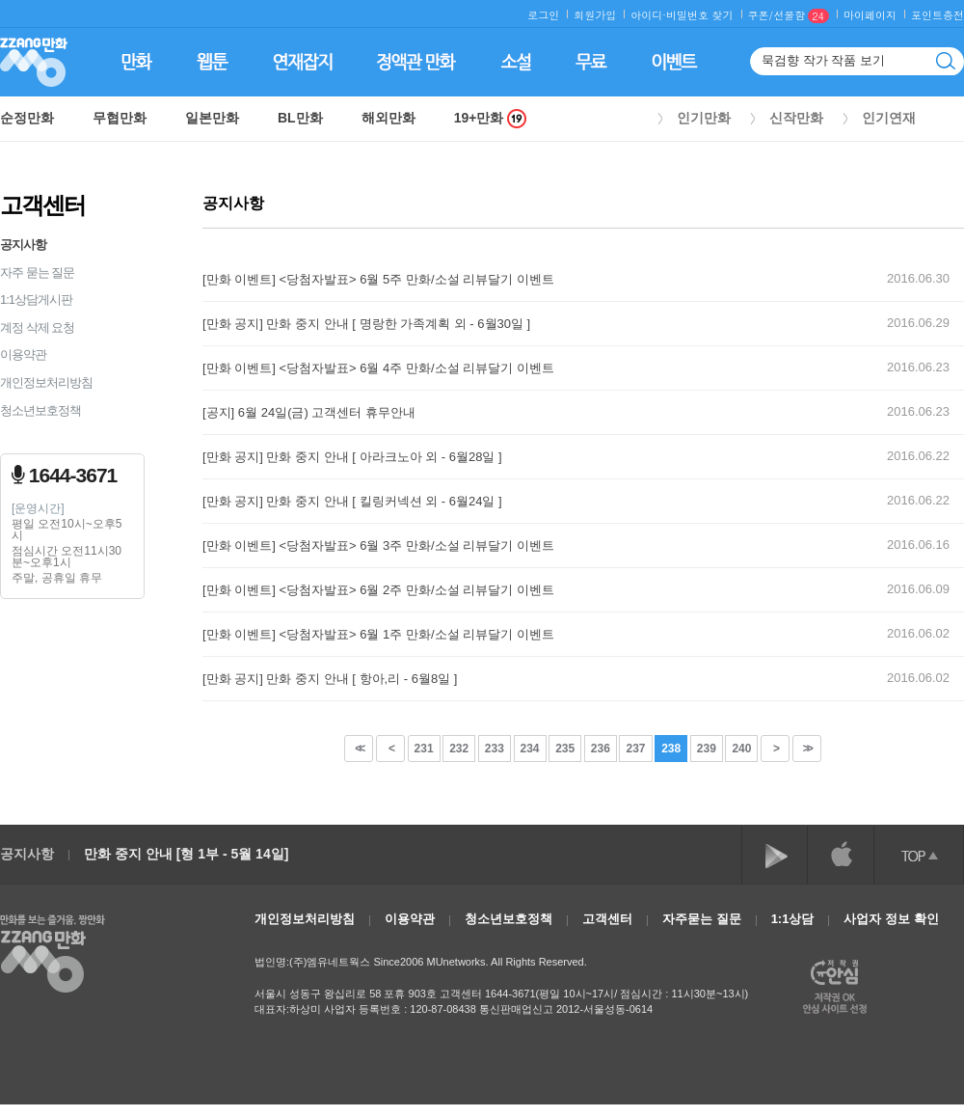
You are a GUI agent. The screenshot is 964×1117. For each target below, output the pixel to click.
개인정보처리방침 (46, 382)
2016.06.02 (918, 633)
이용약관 (23, 354)
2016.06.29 (918, 322)
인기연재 (889, 117)
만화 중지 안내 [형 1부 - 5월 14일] (186, 853)
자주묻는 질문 (701, 919)
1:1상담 (793, 919)
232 (459, 748)
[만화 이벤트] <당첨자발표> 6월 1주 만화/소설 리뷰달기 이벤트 (378, 634)
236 (600, 748)
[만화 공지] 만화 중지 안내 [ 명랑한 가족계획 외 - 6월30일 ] (366, 323)
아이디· (648, 15)
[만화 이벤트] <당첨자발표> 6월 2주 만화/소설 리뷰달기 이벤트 (378, 590)
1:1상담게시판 (36, 299)
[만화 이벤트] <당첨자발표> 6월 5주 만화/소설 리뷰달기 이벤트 (378, 279)
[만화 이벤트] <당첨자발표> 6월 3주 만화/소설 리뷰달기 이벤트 (378, 545)
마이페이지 (870, 15)
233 (494, 748)
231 (424, 748)
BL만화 (300, 117)
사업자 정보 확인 (891, 919)
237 (635, 748)
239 (706, 748)
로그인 (543, 15)
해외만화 (388, 117)
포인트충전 (937, 15)
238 (671, 748)
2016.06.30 (918, 278)
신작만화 (796, 117)
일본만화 (212, 117)
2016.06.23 (918, 367)
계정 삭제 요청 (37, 327)
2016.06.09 (918, 589)
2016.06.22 (918, 456)
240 (741, 748)
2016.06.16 (918, 544)
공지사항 (23, 244)
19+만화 (490, 118)
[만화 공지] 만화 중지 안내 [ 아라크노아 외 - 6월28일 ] (352, 457)
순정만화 (27, 117)
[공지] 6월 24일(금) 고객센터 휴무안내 (308, 412)
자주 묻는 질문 (37, 272)
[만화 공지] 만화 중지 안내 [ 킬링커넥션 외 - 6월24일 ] (352, 501)
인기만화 (704, 117)
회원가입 (595, 15)
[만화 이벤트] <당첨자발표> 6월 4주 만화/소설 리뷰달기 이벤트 (378, 368)
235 (565, 748)
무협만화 (120, 117)
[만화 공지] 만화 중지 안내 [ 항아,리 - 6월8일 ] (329, 678)
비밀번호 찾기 (700, 15)
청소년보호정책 (40, 410)
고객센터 (607, 919)
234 (530, 748)
